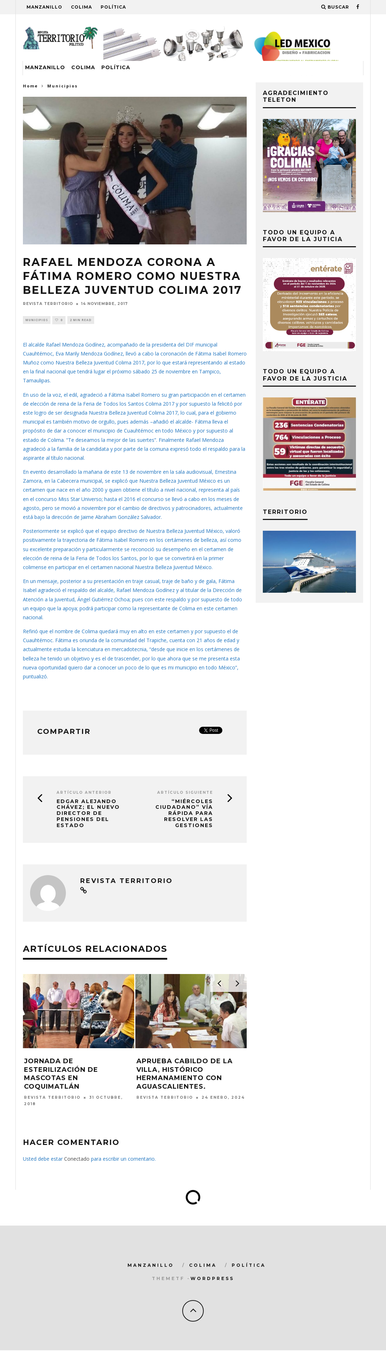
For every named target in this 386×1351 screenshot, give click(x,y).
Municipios (36, 320)
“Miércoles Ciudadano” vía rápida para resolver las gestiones (184, 814)
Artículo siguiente (185, 793)
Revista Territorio (48, 303)
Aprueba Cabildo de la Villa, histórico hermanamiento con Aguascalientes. (184, 1074)
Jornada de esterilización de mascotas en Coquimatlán (61, 1074)
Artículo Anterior (84, 793)
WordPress (212, 1279)
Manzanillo (44, 7)
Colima (81, 7)
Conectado (77, 1159)
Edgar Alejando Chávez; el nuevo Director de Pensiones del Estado (88, 814)
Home (30, 86)
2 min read (81, 320)
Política (113, 7)
